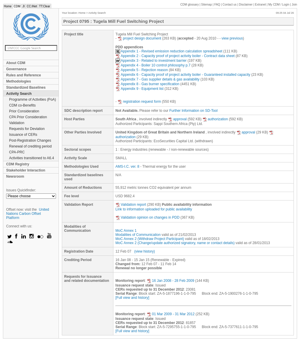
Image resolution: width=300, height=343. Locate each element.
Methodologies (18, 81)
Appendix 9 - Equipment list (139, 89)
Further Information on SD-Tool (193, 111)
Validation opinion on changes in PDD (147, 217)
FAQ (217, 4)
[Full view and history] (132, 298)
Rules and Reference (23, 75)
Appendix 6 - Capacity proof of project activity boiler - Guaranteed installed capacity (182, 75)
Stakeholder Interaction (25, 170)
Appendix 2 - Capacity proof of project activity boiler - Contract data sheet (175, 56)
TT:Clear (44, 6)
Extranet (260, 4)
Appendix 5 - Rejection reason (141, 70)
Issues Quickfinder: (21, 190)
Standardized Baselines (26, 87)
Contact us (230, 4)
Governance (16, 69)
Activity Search (19, 94)
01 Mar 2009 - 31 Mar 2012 (171, 314)
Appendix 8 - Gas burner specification (147, 84)
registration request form (139, 102)
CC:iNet (32, 6)
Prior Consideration (24, 111)
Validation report (130, 205)
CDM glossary (189, 4)
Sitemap (206, 4)
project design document (139, 38)
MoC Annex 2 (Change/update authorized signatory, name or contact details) (175, 243)
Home (8, 6)
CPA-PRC (17, 152)
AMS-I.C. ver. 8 (127, 166)
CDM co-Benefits (22, 105)
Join (294, 4)
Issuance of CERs (23, 135)
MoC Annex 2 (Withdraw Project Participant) (149, 239)
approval (177, 119)
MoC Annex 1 (126, 231)
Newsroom (15, 176)
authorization (215, 119)
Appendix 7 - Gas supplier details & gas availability (157, 79)
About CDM (15, 63)
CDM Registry (17, 164)
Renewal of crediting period (30, 146)
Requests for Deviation (27, 129)
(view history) (144, 251)
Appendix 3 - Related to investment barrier (151, 61)
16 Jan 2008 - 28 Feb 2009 (170, 281)
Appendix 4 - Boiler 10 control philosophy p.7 (152, 65)
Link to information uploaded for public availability (153, 209)
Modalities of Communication (138, 235)
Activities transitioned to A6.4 (31, 158)
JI (23, 6)
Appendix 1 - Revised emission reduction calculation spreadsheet (168, 51)
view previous (232, 38)
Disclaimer (246, 4)
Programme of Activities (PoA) (32, 99)
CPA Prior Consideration (28, 117)
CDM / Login (279, 4)
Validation (16, 123)
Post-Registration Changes (30, 140)
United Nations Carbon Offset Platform (27, 213)
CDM (17, 6)
